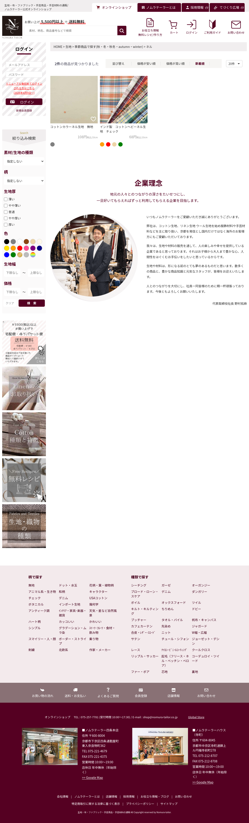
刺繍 (31, 650)
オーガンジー (201, 585)
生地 (68, 46)
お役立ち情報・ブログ (155, 796)
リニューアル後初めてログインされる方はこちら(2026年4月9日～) (24, 88)
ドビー (196, 609)
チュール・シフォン (175, 639)
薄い (12, 199)
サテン (135, 639)
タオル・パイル (172, 620)
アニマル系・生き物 (42, 591)
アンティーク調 (39, 610)
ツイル (196, 602)
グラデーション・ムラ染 (72, 630)
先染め (166, 626)
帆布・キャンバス (204, 620)
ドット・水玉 (68, 585)
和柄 (62, 591)
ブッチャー (138, 620)
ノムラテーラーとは (87, 796)
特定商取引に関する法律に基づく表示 (96, 804)
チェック (34, 598)
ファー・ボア (140, 671)
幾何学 (93, 604)
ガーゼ (166, 585)
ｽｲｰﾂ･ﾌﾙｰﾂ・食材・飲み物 (102, 630)
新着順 (199, 63)
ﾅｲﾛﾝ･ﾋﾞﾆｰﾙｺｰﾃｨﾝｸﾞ (175, 650)
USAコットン (98, 598)
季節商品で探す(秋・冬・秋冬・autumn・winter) (109, 46)
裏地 (195, 671)
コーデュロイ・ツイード (205, 658)
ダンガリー (199, 591)
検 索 (31, 303)
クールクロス (201, 650)
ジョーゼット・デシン (205, 641)
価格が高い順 (175, 63)
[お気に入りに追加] (93, 119)
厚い (12, 224)
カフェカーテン (142, 626)
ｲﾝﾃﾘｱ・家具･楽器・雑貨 (72, 612)
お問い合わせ (183, 796)
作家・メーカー (100, 650)
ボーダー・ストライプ (72, 641)
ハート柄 (34, 621)
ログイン (27, 102)
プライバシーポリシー (140, 804)
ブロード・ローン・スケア (144, 593)
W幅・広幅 (199, 632)
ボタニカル (36, 604)
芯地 (165, 671)
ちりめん (168, 609)
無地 (31, 585)
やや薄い (15, 205)
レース (135, 650)
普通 (12, 212)
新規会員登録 (24, 110)
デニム (63, 598)
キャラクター (98, 591)
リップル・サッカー (145, 656)
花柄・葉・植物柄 (101, 585)
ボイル (135, 602)
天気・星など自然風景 (103, 612)
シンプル (34, 628)
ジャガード (199, 626)
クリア (9, 303)
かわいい (95, 621)
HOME (58, 46)
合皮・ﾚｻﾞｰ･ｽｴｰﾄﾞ (143, 632)
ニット (166, 632)
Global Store (196, 717)
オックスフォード (174, 602)
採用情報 (128, 796)
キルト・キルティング (144, 611)
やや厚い (15, 218)
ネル (149, 46)
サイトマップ (168, 804)
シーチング (138, 585)
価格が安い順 (146, 63)
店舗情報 (111, 796)
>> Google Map (92, 777)
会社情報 (62, 796)
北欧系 (63, 650)
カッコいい (66, 621)
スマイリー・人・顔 (42, 639)
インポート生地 (69, 604)
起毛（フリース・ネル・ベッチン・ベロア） (175, 660)
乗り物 (93, 639)
